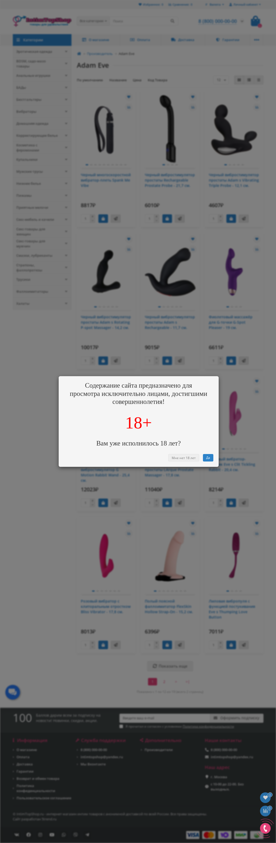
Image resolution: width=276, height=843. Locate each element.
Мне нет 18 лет (184, 458)
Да (208, 457)
